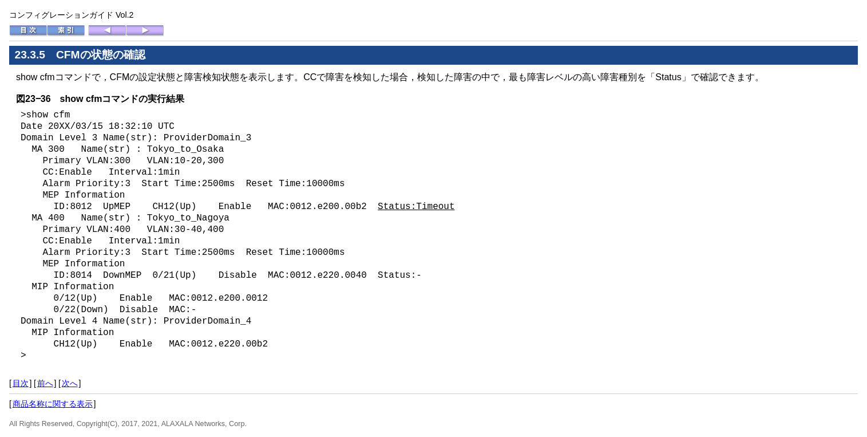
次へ (70, 383)
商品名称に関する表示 (53, 403)
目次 (21, 383)
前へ (45, 383)
